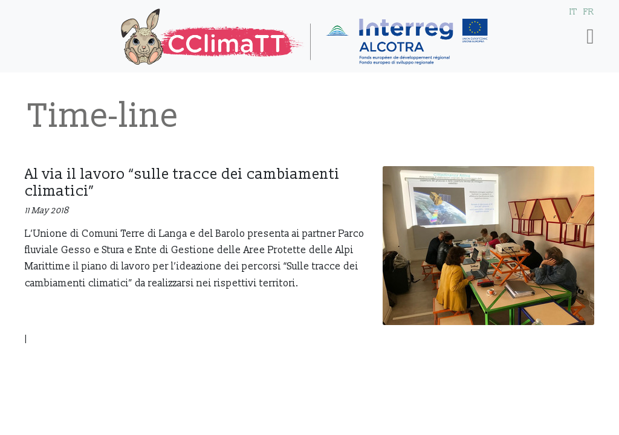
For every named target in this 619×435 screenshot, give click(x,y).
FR (588, 12)
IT (573, 12)
